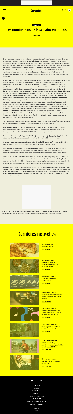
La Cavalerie (62, 127)
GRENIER (36, 408)
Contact (36, 393)
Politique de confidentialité (36, 401)
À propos (37, 385)
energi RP (7, 157)
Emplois (36, 388)
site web (57, 138)
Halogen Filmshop (54, 136)
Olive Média (8, 80)
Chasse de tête (36, 390)
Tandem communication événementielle (42, 121)
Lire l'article (46, 249)
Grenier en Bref (36, 399)
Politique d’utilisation (36, 404)
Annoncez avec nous (37, 396)
